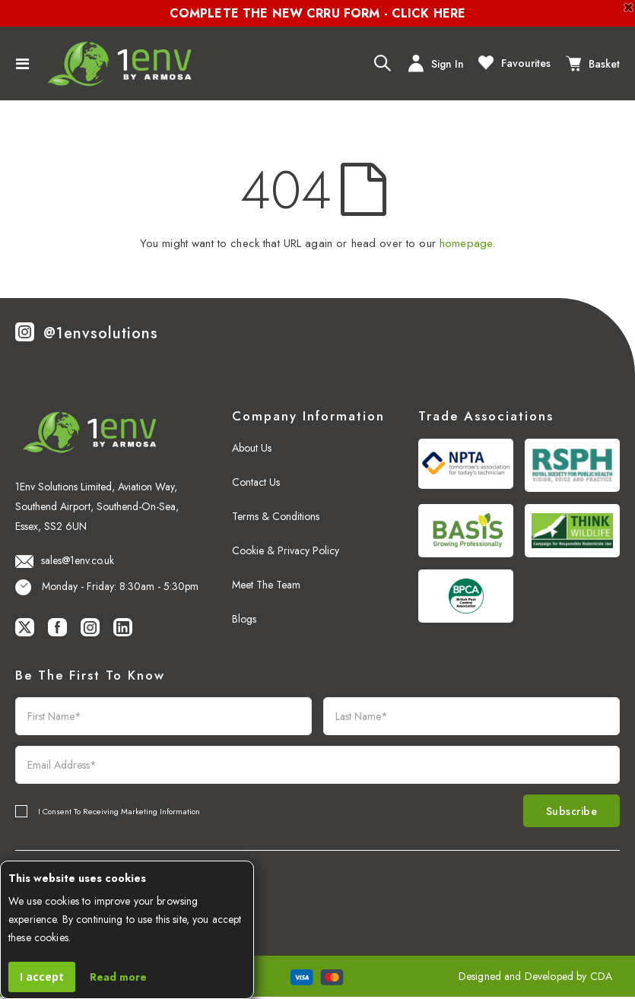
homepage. (467, 243)
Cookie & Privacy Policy (285, 550)
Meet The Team (266, 584)
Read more (118, 977)
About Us (251, 447)
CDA (601, 978)
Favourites (514, 62)
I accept (42, 976)
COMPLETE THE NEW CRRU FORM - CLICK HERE (317, 13)
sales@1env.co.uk (64, 560)
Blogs (244, 618)
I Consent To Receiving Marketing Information (119, 812)
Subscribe (566, 812)
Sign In (436, 63)
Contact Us (256, 482)
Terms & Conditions (275, 516)
